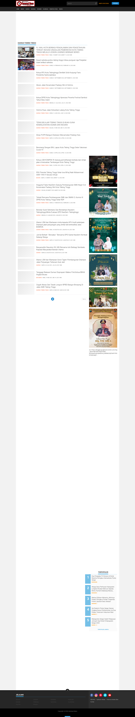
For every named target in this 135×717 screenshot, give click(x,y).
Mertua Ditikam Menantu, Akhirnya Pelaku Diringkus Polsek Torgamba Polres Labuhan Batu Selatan (104, 597)
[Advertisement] (67, 26)
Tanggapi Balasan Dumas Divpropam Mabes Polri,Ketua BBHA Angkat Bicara (59, 274)
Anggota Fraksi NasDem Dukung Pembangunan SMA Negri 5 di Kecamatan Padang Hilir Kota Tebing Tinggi (61, 188)
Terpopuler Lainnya (103, 623)
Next (84, 299)
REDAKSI (93, 693)
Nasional (38, 9)
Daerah (31, 9)
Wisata (72, 9)
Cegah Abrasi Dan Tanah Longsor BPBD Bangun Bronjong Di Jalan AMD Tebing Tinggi (61, 287)
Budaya (18, 693)
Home (18, 9)
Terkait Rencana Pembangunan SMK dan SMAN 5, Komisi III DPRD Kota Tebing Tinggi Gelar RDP (61, 199)
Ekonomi (45, 9)
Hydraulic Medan (102, 693)
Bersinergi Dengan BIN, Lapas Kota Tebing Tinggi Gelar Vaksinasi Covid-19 (58, 149)
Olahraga (53, 9)
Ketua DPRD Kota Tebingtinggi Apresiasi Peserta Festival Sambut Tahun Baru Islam (61, 100)
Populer (115, 3)
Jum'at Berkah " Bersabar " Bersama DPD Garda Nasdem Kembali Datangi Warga (61, 237)
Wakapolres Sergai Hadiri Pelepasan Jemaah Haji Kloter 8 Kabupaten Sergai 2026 (106, 616)
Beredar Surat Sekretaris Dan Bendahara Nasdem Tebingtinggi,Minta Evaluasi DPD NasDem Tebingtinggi (58, 213)
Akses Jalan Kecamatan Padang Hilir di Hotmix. (61, 85)
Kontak (106, 695)
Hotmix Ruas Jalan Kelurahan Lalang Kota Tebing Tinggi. (58, 112)
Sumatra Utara (63, 9)
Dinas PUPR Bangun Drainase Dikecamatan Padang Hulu (59, 137)
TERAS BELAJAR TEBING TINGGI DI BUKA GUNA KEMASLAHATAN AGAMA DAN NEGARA (61, 125)
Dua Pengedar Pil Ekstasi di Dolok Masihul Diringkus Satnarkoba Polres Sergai (105, 578)
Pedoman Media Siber (96, 695)
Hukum (18, 695)
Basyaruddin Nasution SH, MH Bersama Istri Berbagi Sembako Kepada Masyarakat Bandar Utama (60, 250)
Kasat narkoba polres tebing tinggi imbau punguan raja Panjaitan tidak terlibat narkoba (59, 62)
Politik (18, 698)
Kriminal (36, 695)
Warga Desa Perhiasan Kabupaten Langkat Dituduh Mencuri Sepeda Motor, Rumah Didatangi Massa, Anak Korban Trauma (105, 588)
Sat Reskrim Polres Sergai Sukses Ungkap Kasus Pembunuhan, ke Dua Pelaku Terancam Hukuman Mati (105, 606)
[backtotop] (67, 684)
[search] (82, 3)
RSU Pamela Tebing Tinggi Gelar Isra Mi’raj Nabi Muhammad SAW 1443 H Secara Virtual (61, 174)
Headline (71, 693)
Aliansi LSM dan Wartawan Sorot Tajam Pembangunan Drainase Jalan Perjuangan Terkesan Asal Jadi (58, 263)
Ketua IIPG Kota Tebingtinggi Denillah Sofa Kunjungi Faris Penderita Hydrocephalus (58, 75)
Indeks (24, 9)
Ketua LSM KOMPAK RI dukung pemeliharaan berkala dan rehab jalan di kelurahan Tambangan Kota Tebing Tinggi (61, 163)
